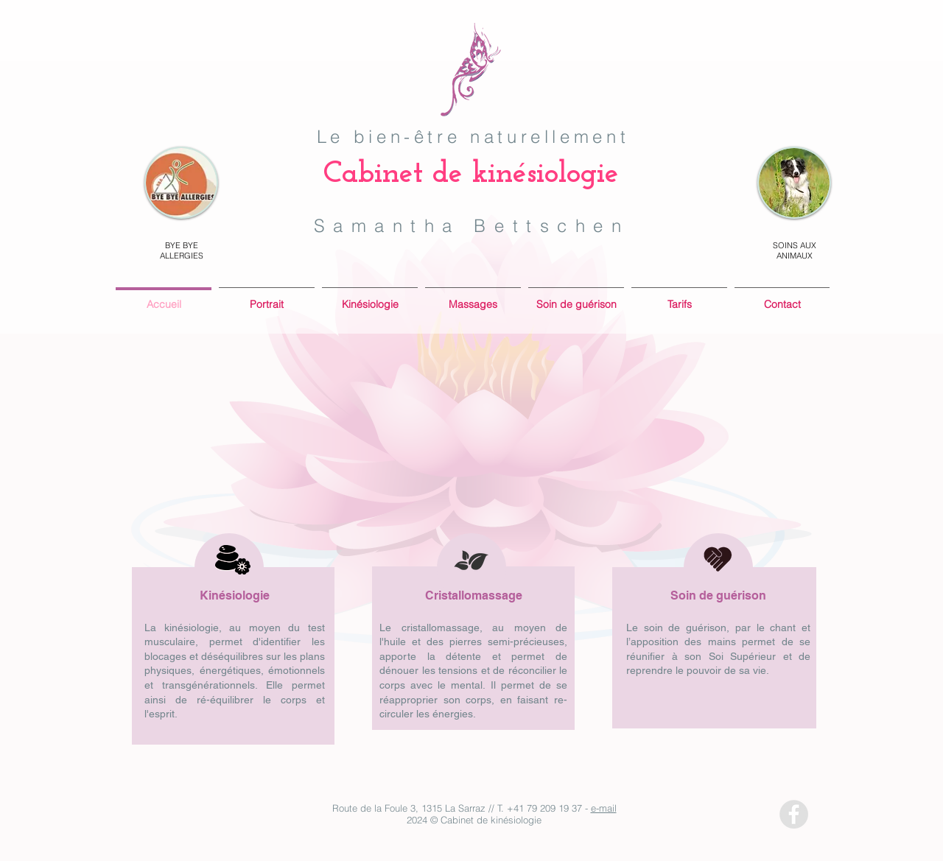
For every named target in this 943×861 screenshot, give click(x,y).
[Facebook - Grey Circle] (793, 814)
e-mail (604, 808)
